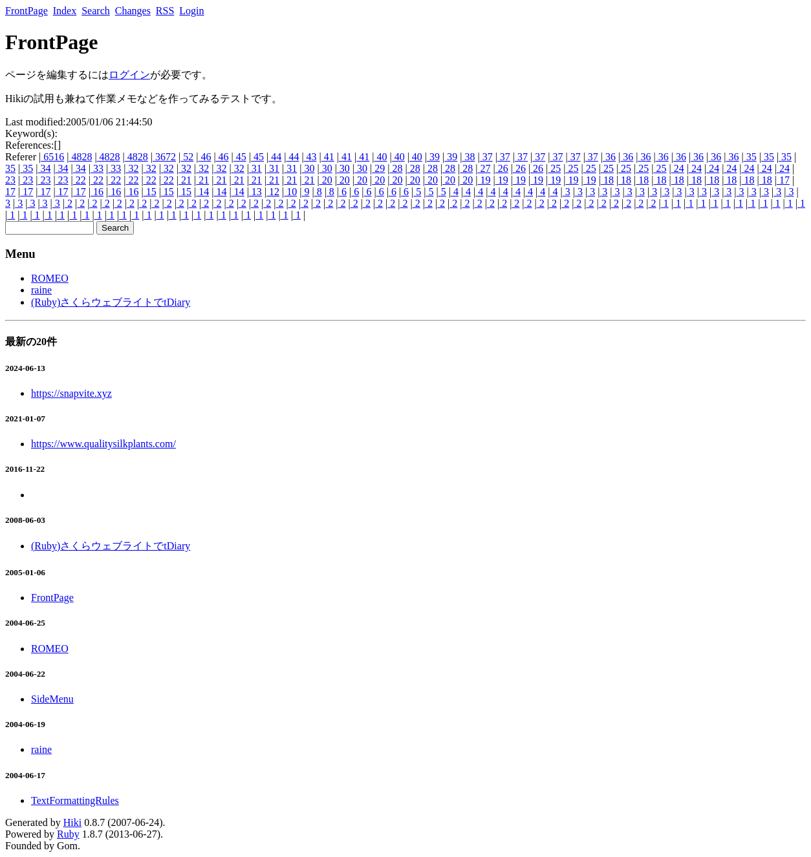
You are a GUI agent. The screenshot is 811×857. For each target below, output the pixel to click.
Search (95, 10)
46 (204, 156)
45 (239, 156)
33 (97, 168)
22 (79, 180)
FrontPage (26, 10)
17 (783, 180)
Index (64, 10)
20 (325, 180)
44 (274, 156)
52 (186, 156)
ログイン (129, 74)
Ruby (68, 834)
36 (609, 156)
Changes (133, 10)
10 (290, 191)
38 (468, 156)
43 (310, 156)
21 (184, 180)
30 (307, 168)
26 (501, 168)
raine (41, 289)
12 (272, 191)
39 (433, 156)
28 (395, 168)
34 (44, 168)
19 (483, 180)
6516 (52, 156)
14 (202, 191)
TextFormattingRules (75, 800)
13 (255, 191)
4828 (80, 156)
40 (380, 156)
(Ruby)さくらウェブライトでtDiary (110, 302)
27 (483, 168)
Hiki (72, 822)
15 (150, 191)
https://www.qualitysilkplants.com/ (103, 443)
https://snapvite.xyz (71, 393)
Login (191, 10)
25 (554, 168)
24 (677, 168)
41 (327, 156)
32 (131, 168)
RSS (165, 10)
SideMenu (52, 698)
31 (255, 168)
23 (10, 180)
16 (97, 191)
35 (750, 156)
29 (378, 168)
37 (486, 156)
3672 (164, 156)
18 (607, 180)
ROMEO (50, 278)
